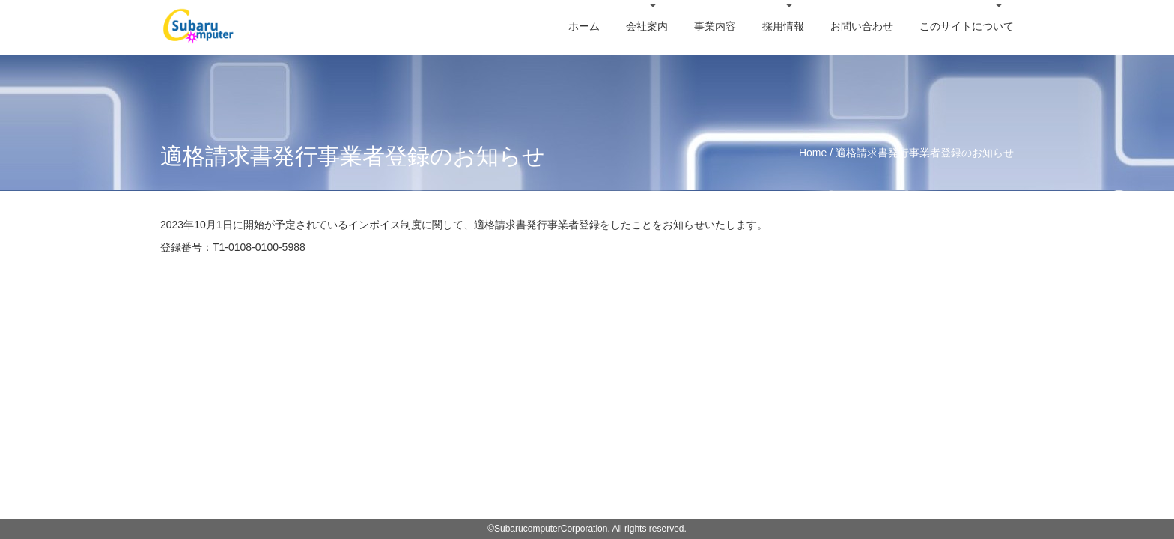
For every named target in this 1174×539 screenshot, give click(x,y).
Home (813, 153)
